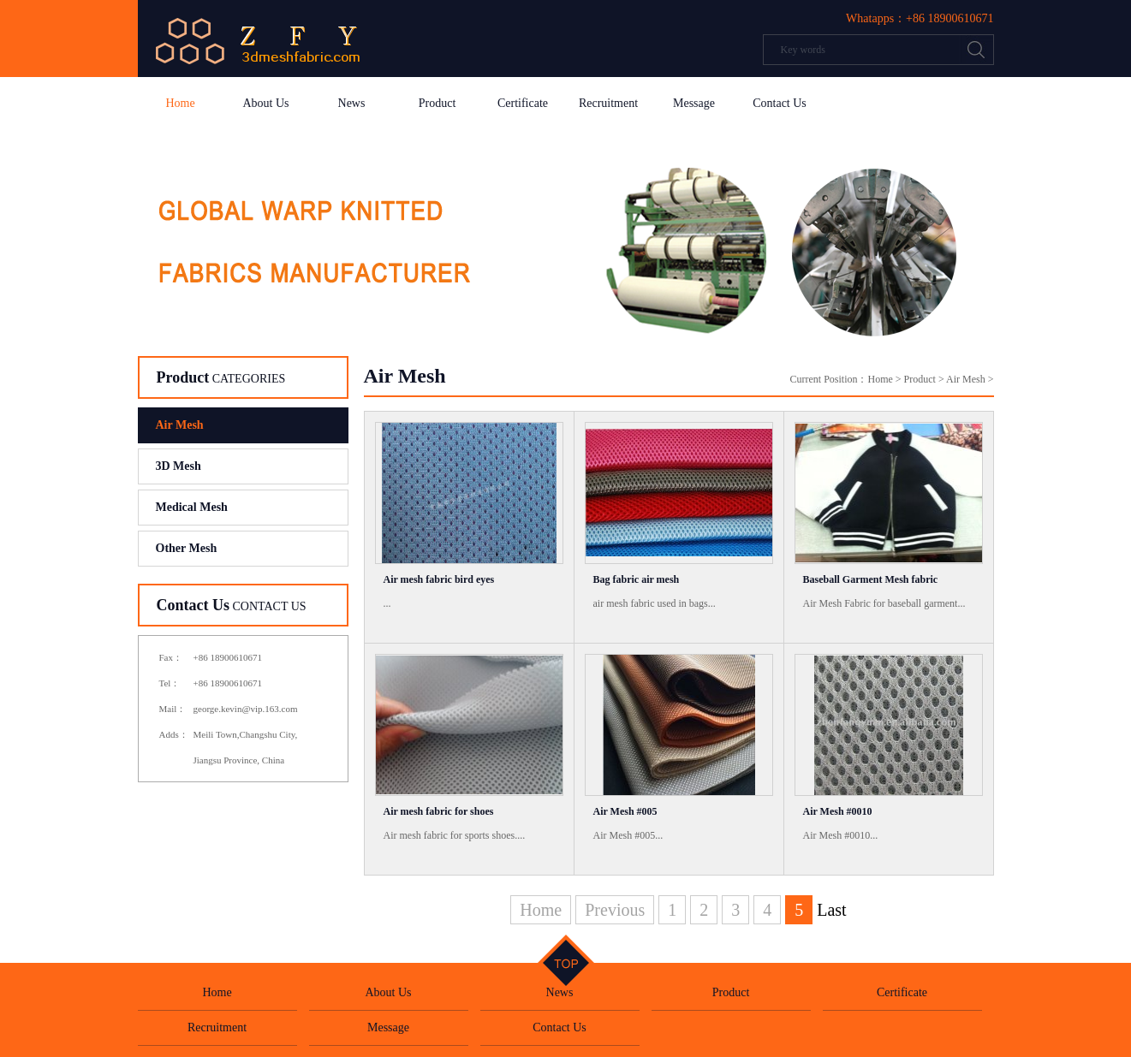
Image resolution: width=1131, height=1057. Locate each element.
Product (437, 103)
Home (179, 103)
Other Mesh (186, 548)
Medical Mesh (192, 507)
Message (694, 103)
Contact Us (780, 103)
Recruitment (608, 103)
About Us (265, 103)
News (352, 103)
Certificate (522, 103)
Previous (615, 909)
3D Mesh (178, 466)
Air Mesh (180, 425)
